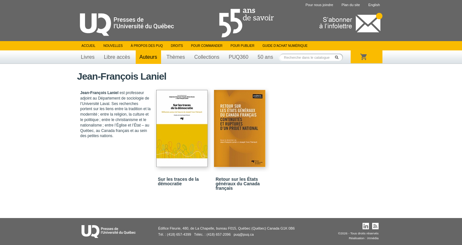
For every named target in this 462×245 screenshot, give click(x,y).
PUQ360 (238, 57)
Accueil (88, 46)
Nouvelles (113, 46)
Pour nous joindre (319, 5)
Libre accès (117, 57)
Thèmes (176, 57)
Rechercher (338, 57)
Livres (88, 57)
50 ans (265, 57)
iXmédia (373, 238)
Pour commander (206, 46)
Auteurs (148, 57)
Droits (177, 46)
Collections (206, 57)
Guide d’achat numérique (285, 46)
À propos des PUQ (147, 46)
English (374, 5)
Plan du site (350, 5)
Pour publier (242, 46)
